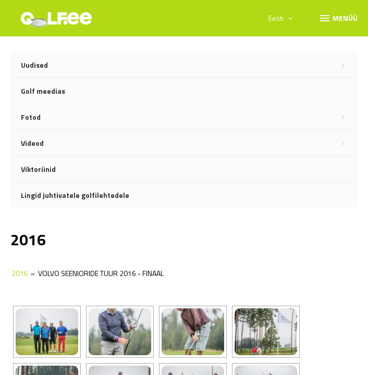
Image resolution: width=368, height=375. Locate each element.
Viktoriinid (38, 169)
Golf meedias (43, 90)
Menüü (338, 17)
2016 (19, 273)
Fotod (189, 117)
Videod (189, 143)
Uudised (189, 65)
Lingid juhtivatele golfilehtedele (75, 195)
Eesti (280, 17)
